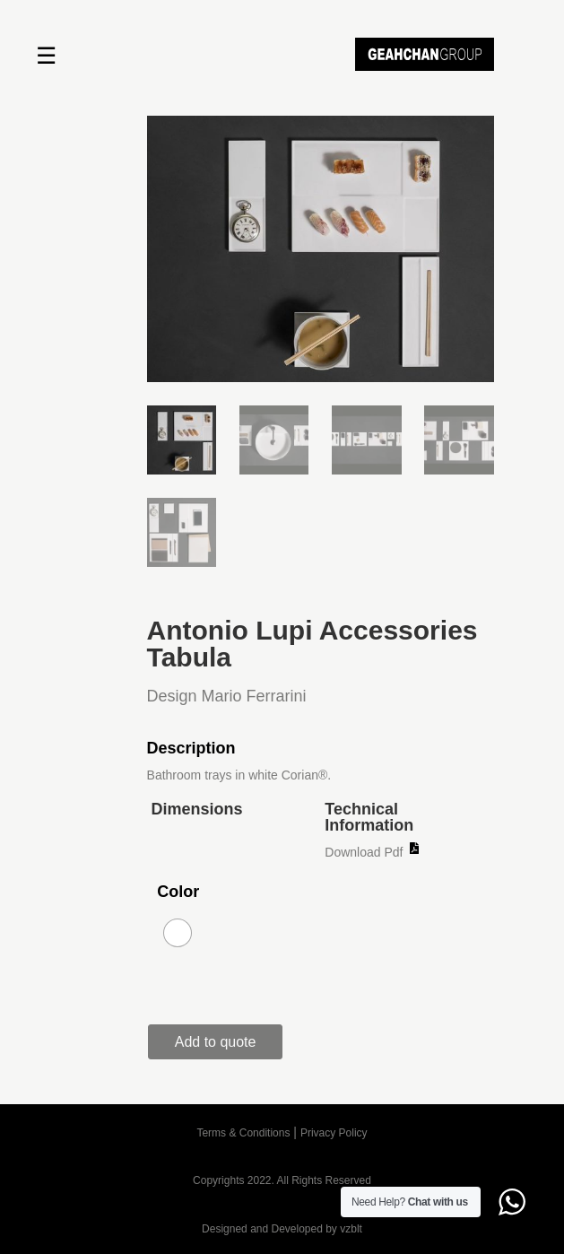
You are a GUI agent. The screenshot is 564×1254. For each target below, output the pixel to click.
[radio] (177, 932)
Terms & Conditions (243, 1133)
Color (178, 892)
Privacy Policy (334, 1133)
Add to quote (215, 1041)
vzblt (351, 1229)
